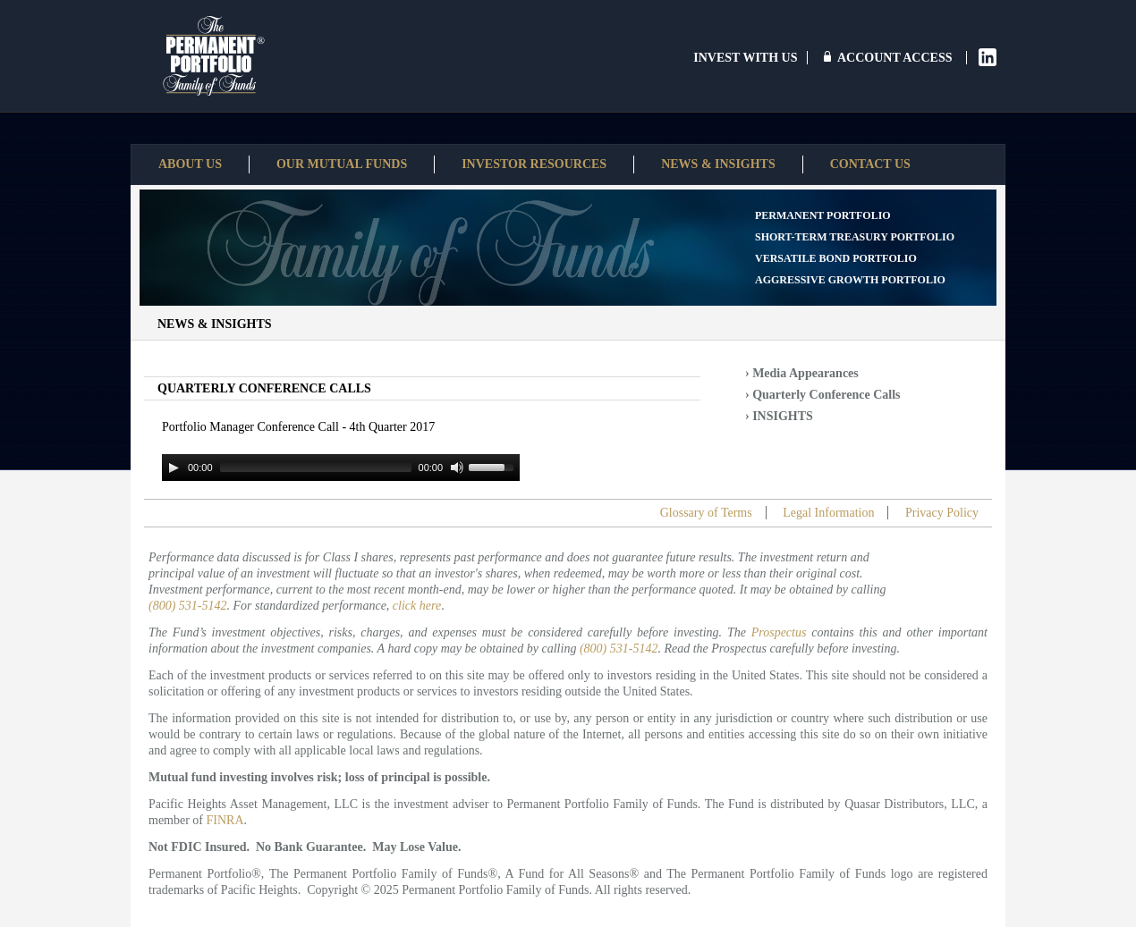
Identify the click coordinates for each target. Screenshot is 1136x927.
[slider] (315, 467)
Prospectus (779, 632)
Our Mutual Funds (341, 164)
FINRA (225, 820)
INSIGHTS (782, 416)
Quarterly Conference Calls (826, 394)
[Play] (173, 467)
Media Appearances (805, 373)
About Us (190, 164)
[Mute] (457, 467)
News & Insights (718, 164)
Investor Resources (534, 164)
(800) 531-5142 (187, 605)
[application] (341, 467)
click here (417, 605)
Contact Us (870, 164)
